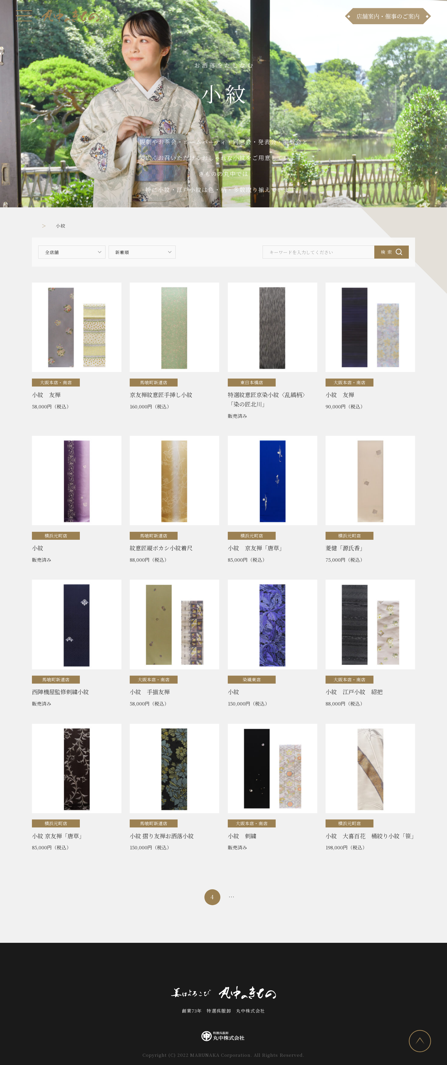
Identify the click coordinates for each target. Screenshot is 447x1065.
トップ (39, 225)
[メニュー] (24, 15)
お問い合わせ (218, 966)
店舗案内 (181, 966)
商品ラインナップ (139, 966)
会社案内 (254, 966)
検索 (388, 252)
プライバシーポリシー (333, 966)
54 (288, 897)
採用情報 (286, 966)
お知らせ (97, 966)
